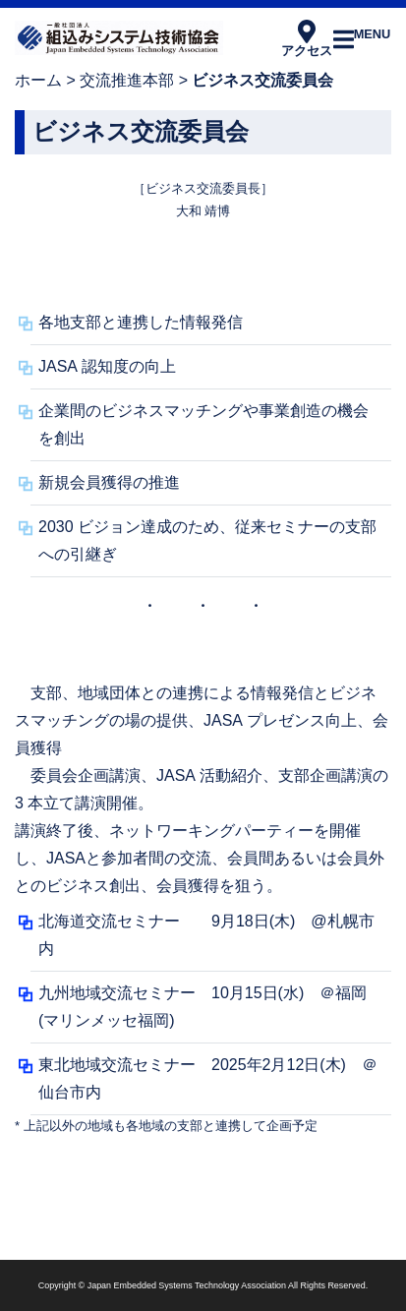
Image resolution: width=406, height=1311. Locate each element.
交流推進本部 (127, 80)
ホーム (38, 80)
